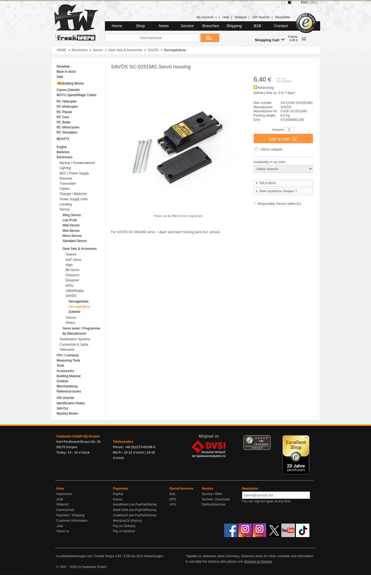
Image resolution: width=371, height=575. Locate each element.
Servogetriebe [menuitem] (79, 301)
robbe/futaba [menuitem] (75, 291)
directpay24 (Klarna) (127, 521)
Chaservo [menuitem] (72, 275)
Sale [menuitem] (60, 77)
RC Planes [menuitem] (64, 112)
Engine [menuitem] (62, 147)
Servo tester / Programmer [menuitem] (82, 328)
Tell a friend (265, 183)
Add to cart (283, 138)
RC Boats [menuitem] (63, 122)
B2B (257, 26)
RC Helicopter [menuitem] (67, 101)
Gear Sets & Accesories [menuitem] (80, 249)
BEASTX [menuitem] (63, 139)
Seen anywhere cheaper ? (276, 191)
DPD (172, 499)
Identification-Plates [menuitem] (71, 403)
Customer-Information (72, 521)
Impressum (64, 494)
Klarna (117, 499)
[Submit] (209, 38)
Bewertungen (153, 556)
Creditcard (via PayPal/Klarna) (134, 515)
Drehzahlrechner (214, 504)
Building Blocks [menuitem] (70, 83)
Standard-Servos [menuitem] (75, 241)
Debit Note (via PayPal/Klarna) (135, 510)
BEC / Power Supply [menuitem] (74, 173)
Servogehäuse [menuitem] (80, 306)
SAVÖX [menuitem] (71, 296)
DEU (313, 2)
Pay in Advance (124, 531)
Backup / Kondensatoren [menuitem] (77, 163)
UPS (172, 504)
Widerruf (62, 504)
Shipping (234, 26)
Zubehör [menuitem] (75, 312)
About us (62, 531)
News (164, 26)
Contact (281, 26)
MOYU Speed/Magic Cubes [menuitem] (76, 95)
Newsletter (283, 17)
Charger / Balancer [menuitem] (73, 194)
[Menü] (267, 438)
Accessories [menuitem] (65, 371)
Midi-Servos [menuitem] (71, 225)
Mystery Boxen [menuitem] (67, 413)
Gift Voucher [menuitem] (66, 398)
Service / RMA (212, 494)
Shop (140, 26)
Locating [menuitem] (66, 204)
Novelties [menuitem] (63, 66)
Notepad (241, 17)
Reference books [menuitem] (69, 391)
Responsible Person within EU (279, 204)
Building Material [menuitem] (69, 376)
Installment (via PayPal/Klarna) (135, 504)
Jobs (59, 526)
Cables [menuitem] (65, 189)
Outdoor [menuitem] (62, 381)
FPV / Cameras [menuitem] (68, 355)
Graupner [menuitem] (72, 280)
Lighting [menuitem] (65, 168)
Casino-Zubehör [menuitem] (68, 90)
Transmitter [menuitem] (68, 183)
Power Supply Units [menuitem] (74, 199)
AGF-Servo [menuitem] (74, 260)
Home (117, 26)
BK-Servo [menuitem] (72, 270)
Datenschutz (65, 510)
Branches (210, 26)
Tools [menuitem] (60, 365)
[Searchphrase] (152, 38)
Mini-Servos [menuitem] (71, 231)
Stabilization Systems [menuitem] (75, 339)
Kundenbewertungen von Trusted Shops (85, 556)
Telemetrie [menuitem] (67, 350)
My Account (206, 17)
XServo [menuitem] (71, 318)
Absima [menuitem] (71, 254)
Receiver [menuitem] (66, 178)
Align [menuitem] (69, 265)
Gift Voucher (261, 17)
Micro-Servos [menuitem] (72, 236)
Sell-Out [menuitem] (62, 408)
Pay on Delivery (124, 526)
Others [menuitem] (70, 323)
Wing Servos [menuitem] (72, 215)
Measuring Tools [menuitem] (68, 360)
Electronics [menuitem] (65, 157)
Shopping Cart (270, 39)
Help (225, 17)
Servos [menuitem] (65, 209)
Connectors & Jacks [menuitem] (74, 344)
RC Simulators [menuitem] (67, 132)
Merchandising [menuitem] (67, 386)
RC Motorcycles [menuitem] (68, 127)
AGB (59, 499)
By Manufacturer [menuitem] (74, 333)
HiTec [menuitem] (70, 286)
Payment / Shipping (70, 515)
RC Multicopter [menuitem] (67, 106)
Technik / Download (216, 499)
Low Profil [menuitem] (70, 220)
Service (187, 26)
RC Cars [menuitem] (63, 117)
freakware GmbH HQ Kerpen (78, 436)
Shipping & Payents (258, 561)
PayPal (118, 494)
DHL (172, 494)
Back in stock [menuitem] (66, 71)
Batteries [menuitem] (63, 152)
